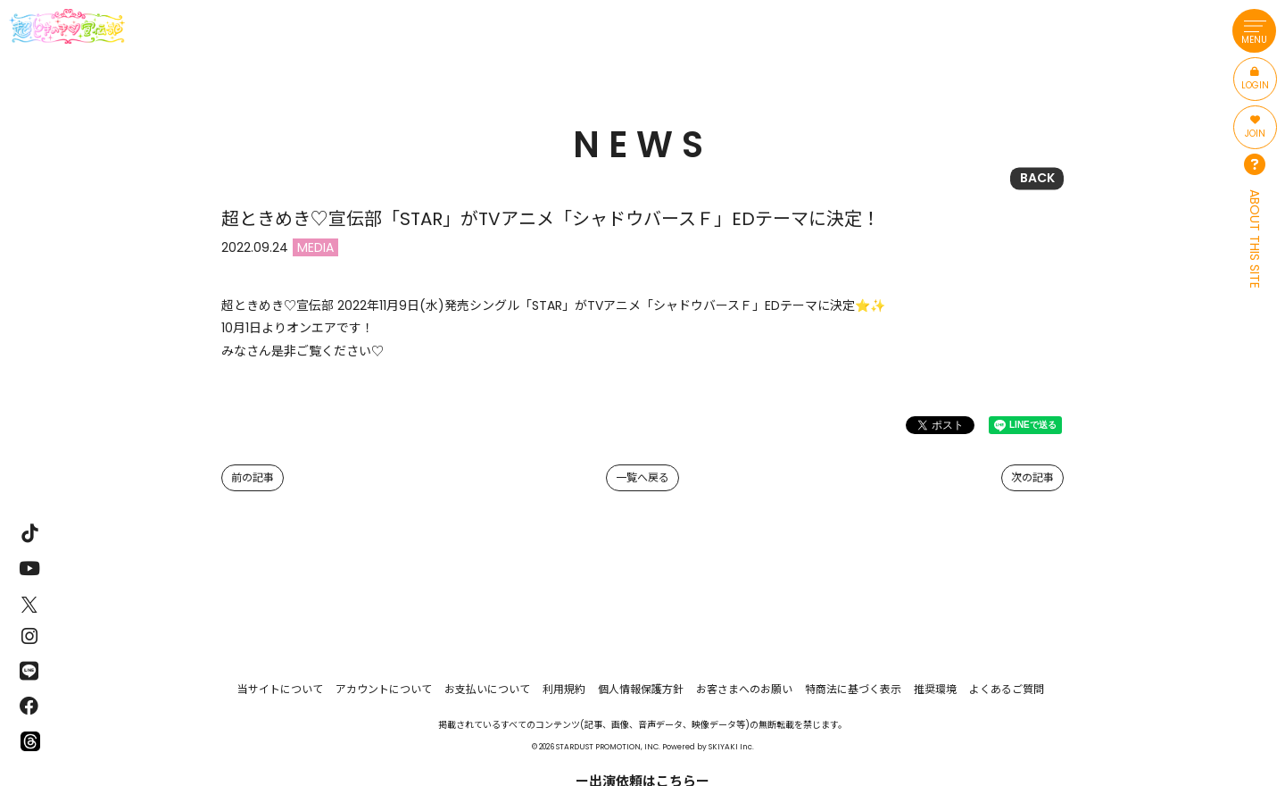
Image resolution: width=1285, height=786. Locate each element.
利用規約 (564, 689)
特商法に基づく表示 (853, 689)
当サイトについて (280, 689)
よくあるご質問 (1006, 689)
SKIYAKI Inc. (731, 746)
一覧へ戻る (642, 477)
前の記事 (252, 477)
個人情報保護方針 (641, 689)
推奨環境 (935, 689)
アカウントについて (384, 689)
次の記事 (1032, 477)
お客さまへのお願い (744, 689)
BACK (1037, 178)
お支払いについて (487, 689)
